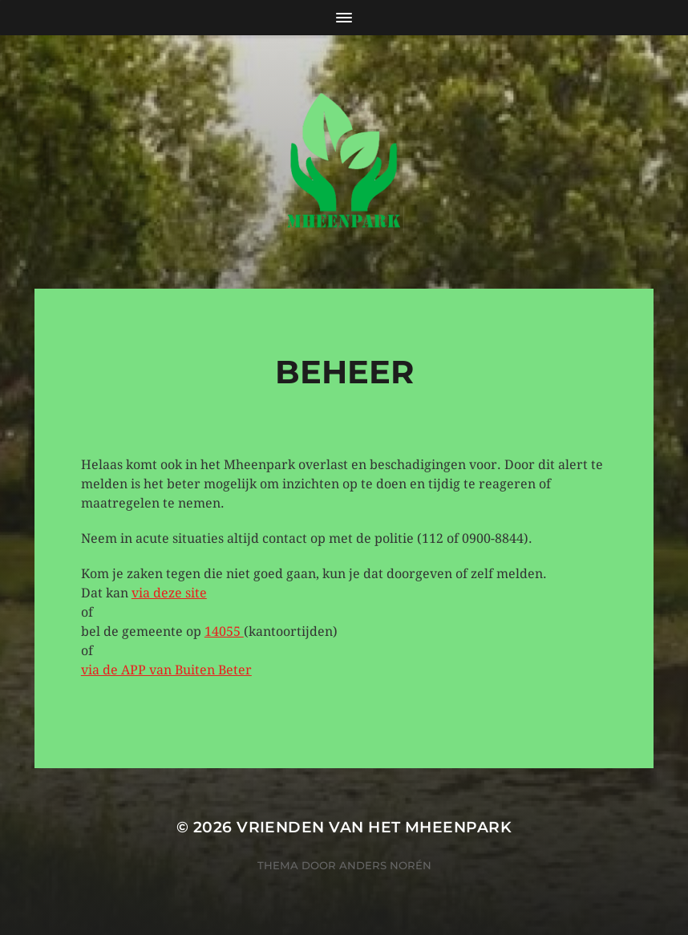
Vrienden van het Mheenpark (374, 827)
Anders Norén (385, 865)
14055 (224, 631)
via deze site (169, 593)
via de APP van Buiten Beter (166, 670)
